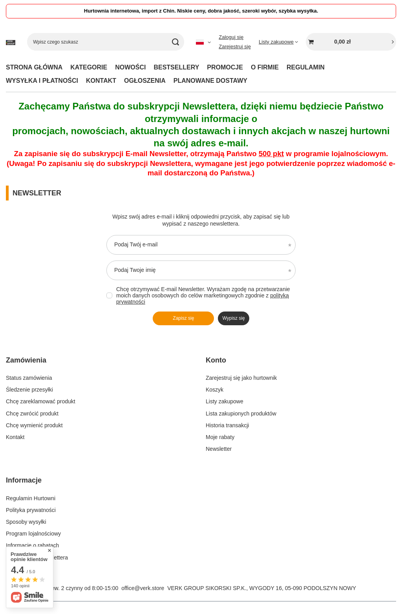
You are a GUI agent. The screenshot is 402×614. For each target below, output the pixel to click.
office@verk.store (142, 588)
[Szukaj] (175, 42)
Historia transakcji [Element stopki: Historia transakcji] (227, 425)
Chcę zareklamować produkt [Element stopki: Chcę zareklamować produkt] (40, 401)
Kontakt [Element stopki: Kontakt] (15, 437)
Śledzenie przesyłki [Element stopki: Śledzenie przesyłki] (29, 389)
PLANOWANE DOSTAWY (210, 80)
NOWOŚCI (130, 67)
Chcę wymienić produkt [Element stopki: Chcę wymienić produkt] (34, 425)
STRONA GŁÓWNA (34, 67)
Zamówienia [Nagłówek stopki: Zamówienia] (26, 360)
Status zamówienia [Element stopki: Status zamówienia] (29, 378)
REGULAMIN (306, 67)
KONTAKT (101, 80)
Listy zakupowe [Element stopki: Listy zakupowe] (224, 401)
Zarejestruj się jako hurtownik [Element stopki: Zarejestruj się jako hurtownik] (241, 378)
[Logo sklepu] (10, 41)
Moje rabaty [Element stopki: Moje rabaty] (220, 437)
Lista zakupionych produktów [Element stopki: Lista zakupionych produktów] (241, 413)
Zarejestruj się (235, 46)
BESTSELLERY (176, 67)
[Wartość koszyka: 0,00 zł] (351, 42)
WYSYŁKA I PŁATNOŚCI (42, 80)
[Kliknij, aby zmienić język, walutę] (203, 42)
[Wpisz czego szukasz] (105, 42)
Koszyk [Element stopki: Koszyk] (214, 389)
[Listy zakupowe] (278, 42)
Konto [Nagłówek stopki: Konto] (216, 360)
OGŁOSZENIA (145, 80)
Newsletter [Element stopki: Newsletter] (219, 449)
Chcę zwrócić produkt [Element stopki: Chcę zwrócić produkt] (32, 413)
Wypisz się (233, 318)
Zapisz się (183, 318)
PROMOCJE (225, 67)
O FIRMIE (265, 67)
